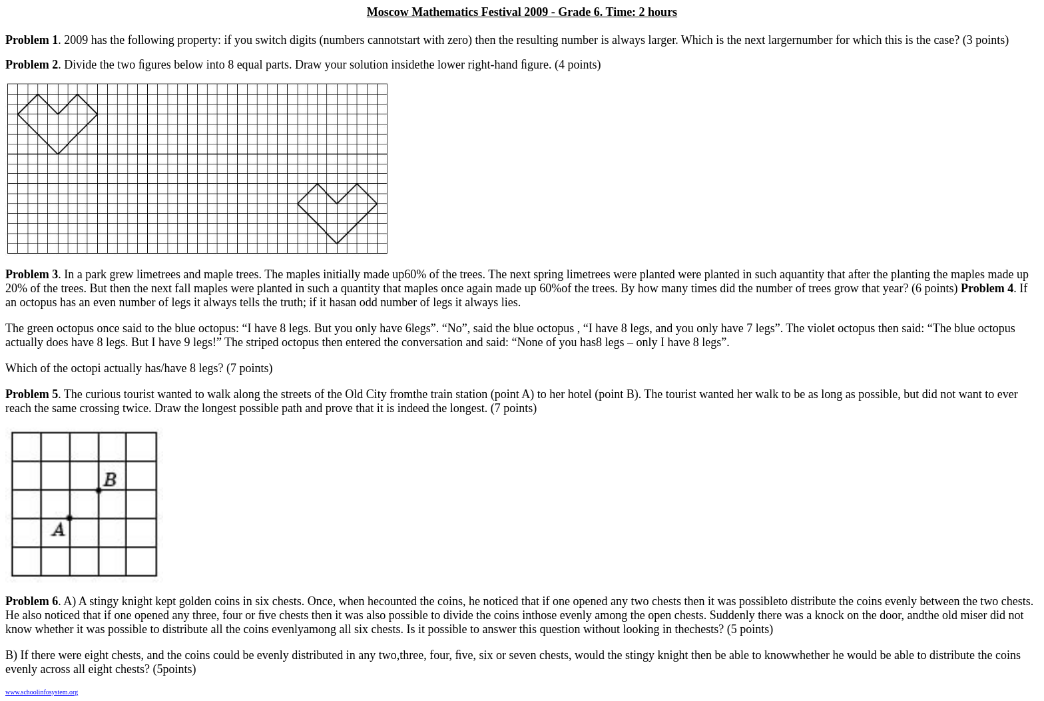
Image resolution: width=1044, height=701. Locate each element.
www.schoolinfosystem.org (41, 692)
